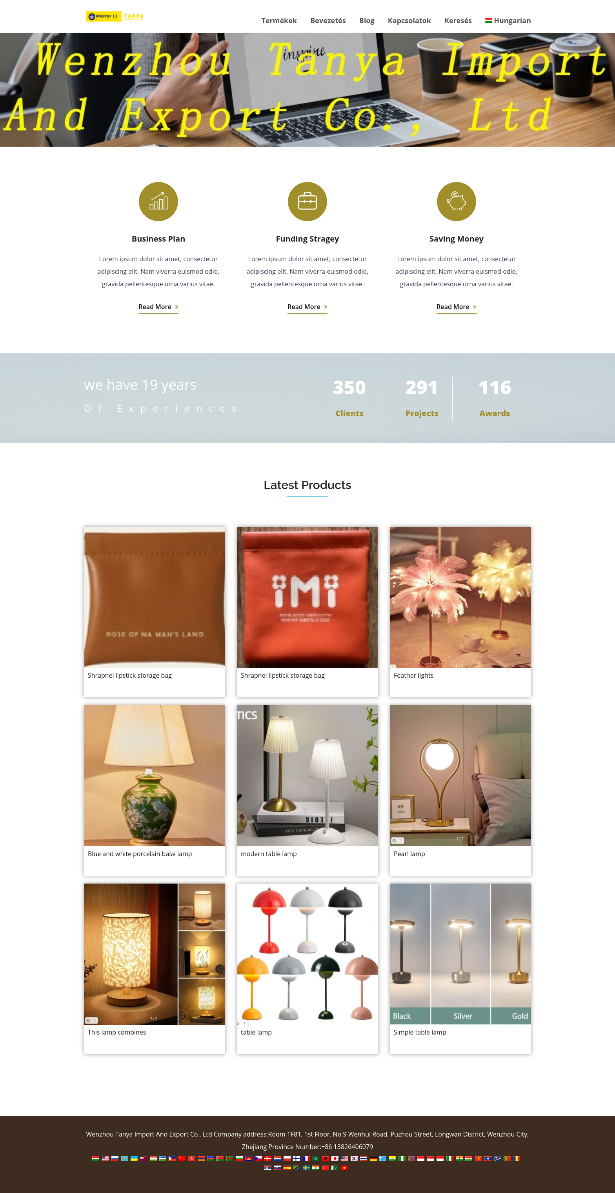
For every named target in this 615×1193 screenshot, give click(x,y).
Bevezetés (328, 20)
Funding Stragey (307, 238)
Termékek (279, 20)
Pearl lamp (409, 853)
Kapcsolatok (409, 20)
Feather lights (413, 675)
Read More (158, 306)
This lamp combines (117, 1032)
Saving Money (456, 238)
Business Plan (159, 238)
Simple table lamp (420, 1032)
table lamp (256, 1032)
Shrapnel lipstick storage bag (130, 675)
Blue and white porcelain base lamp (140, 853)
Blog (367, 20)
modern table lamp (269, 853)
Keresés (458, 20)
